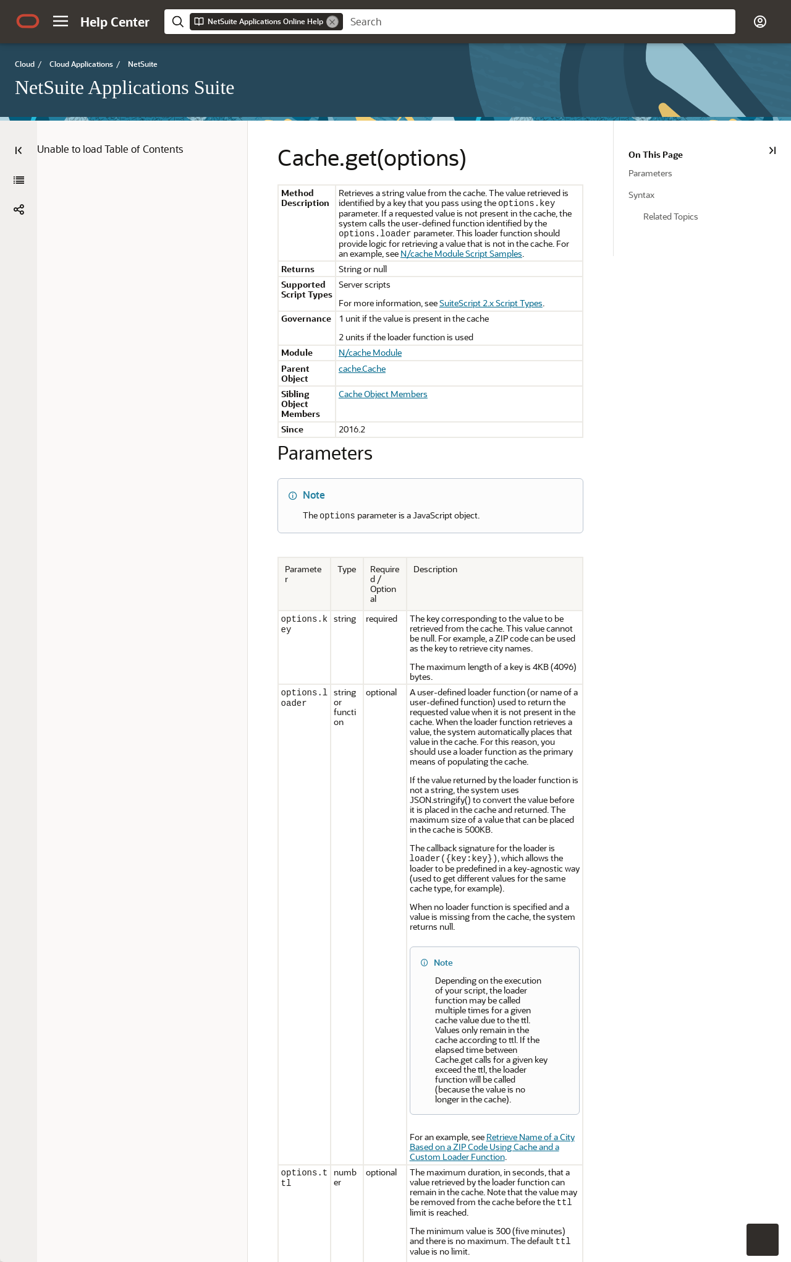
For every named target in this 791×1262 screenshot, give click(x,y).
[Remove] (332, 21)
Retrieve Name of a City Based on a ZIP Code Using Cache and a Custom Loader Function (497, 954)
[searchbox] (539, 21)
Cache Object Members (372, 374)
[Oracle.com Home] (28, 21)
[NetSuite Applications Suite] (18, 180)
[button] (60, 21)
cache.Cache (351, 358)
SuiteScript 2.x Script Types (480, 293)
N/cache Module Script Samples (529, 243)
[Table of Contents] (18, 150)
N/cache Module (359, 342)
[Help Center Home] (115, 21)
